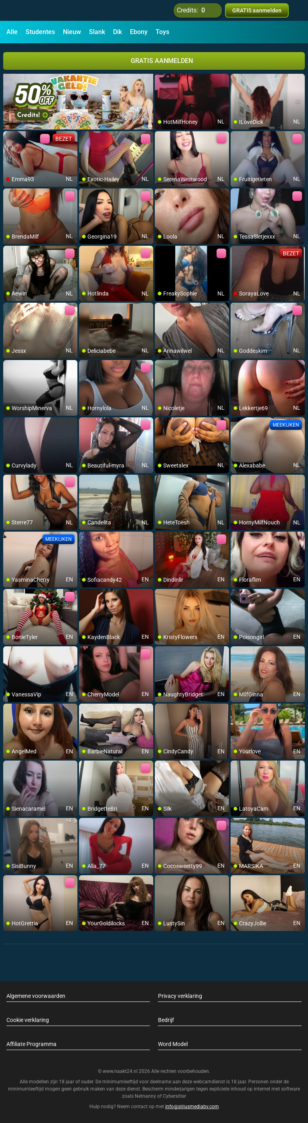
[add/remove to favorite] (161, 80)
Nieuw (72, 32)
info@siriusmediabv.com (192, 1106)
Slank (97, 32)
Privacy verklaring (180, 996)
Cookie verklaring (27, 1020)
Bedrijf (166, 1020)
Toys (162, 32)
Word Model (173, 1044)
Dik (117, 32)
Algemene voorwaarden (35, 996)
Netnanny (146, 1096)
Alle (12, 32)
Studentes (40, 32)
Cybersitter (174, 1096)
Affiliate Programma (31, 1044)
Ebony (139, 32)
